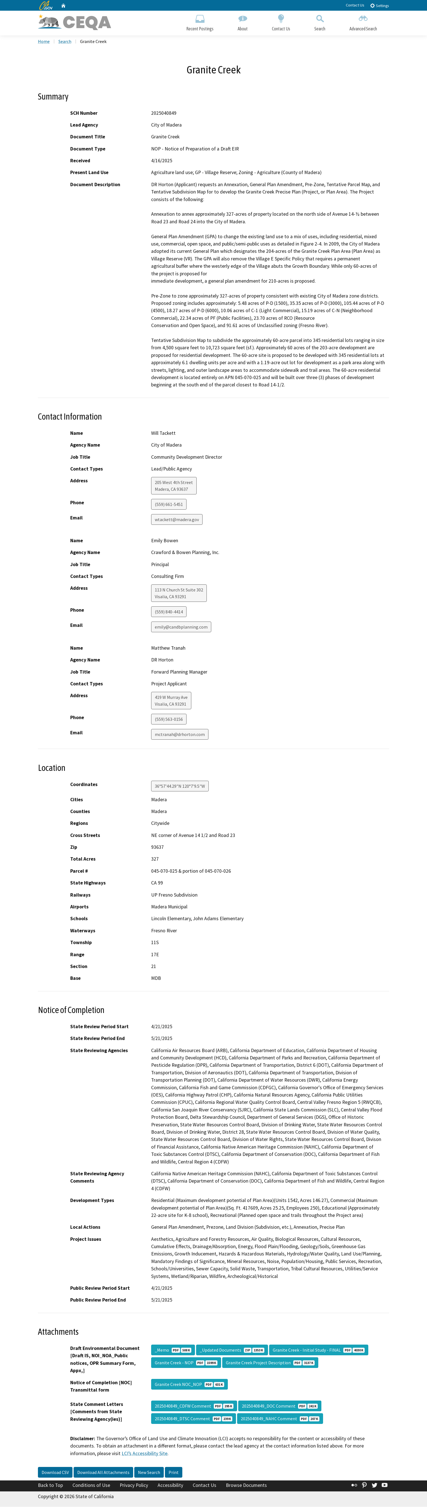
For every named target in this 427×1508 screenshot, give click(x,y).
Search (320, 21)
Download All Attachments (103, 1474)
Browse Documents (246, 1487)
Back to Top (50, 1487)
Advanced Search (363, 21)
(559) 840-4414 (169, 613)
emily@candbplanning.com (181, 628)
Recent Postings (200, 21)
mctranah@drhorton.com (180, 736)
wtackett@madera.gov (177, 521)
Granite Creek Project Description (270, 1364)
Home (44, 42)
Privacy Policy (134, 1487)
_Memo (173, 1351)
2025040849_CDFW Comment (194, 1407)
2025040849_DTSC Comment (193, 1420)
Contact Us (355, 5)
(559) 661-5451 (169, 505)
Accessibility (170, 1487)
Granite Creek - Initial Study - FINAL (319, 1351)
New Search (149, 1474)
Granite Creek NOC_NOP (189, 1385)
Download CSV (55, 1474)
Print (174, 1474)
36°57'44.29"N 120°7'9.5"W (180, 787)
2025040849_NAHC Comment (280, 1420)
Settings (379, 5)
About (242, 21)
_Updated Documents (232, 1351)
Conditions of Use (91, 1487)
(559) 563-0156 (169, 720)
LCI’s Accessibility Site (144, 1454)
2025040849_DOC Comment (280, 1407)
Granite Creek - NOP (186, 1364)
